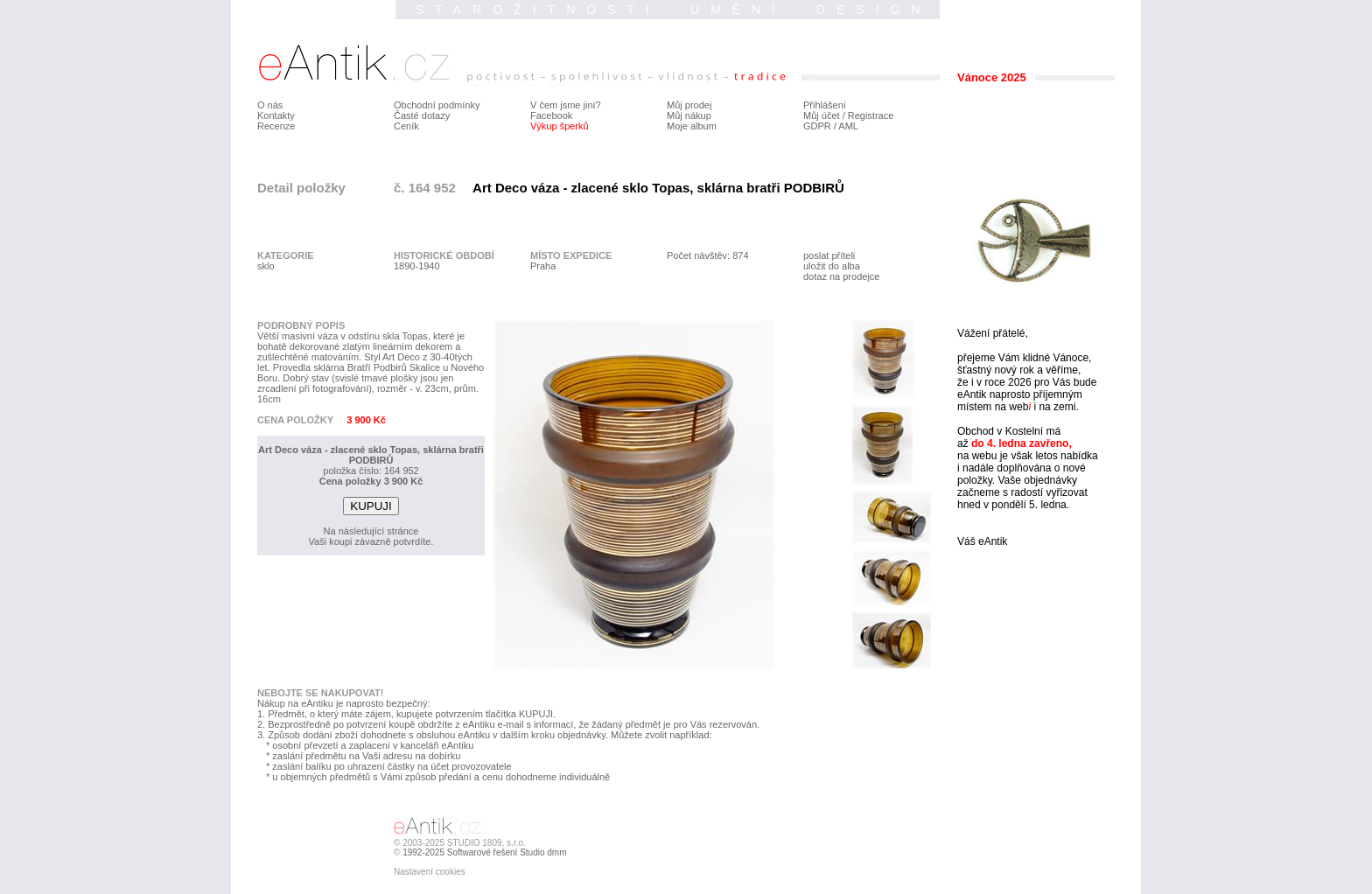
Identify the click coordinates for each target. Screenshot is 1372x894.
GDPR (817, 126)
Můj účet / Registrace (848, 115)
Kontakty (276, 115)
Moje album (692, 126)
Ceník (406, 126)
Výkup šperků (559, 126)
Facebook (551, 115)
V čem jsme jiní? (565, 105)
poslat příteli (829, 255)
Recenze (276, 126)
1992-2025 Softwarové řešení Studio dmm (484, 852)
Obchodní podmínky (437, 105)
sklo (266, 266)
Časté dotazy (422, 115)
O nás (270, 105)
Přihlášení (824, 105)
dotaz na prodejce (841, 276)
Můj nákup (689, 115)
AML (848, 126)
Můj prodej (689, 105)
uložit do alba (831, 266)
